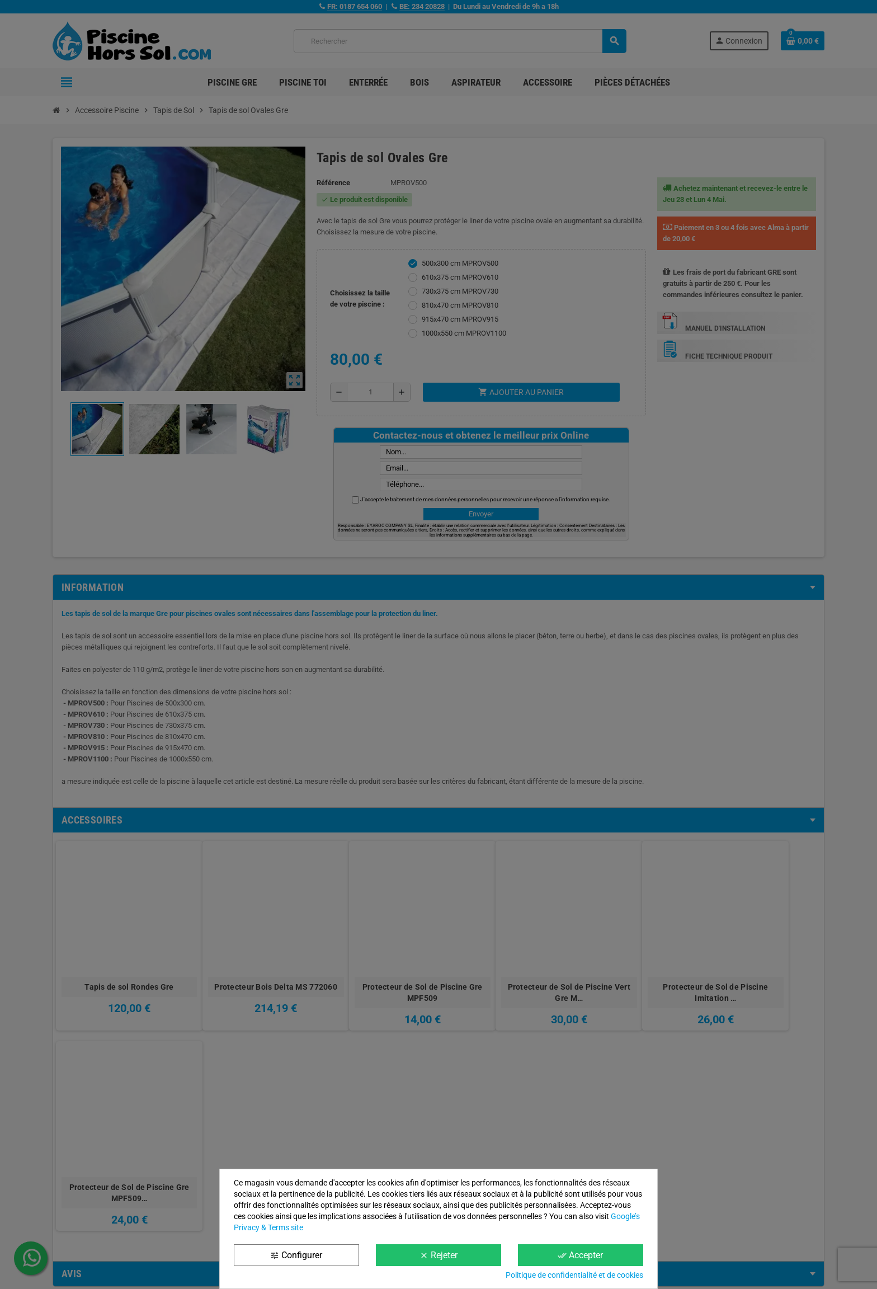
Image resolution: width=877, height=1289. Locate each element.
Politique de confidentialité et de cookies (574, 1275)
